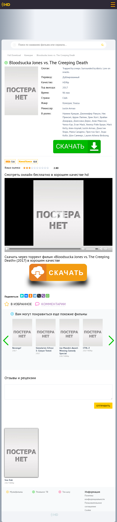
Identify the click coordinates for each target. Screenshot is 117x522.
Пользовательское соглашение (93, 504)
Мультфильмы (16, 492)
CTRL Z (86, 348)
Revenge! (16, 348)
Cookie (88, 510)
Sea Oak (9, 480)
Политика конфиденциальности (95, 497)
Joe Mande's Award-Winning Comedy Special (68, 351)
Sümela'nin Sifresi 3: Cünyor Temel (44, 349)
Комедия (67, 103)
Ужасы (76, 103)
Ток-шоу (66, 492)
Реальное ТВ (42, 492)
